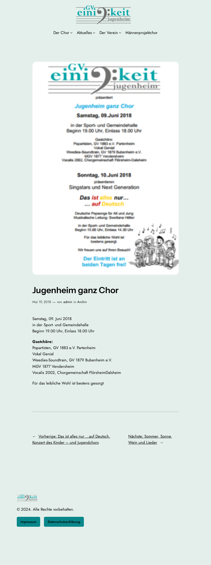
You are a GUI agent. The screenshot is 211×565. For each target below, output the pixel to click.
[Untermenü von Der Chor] (71, 32)
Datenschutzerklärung (64, 521)
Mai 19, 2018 (41, 302)
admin (67, 302)
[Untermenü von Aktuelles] (94, 32)
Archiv (82, 302)
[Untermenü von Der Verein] (120, 32)
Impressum (28, 521)
